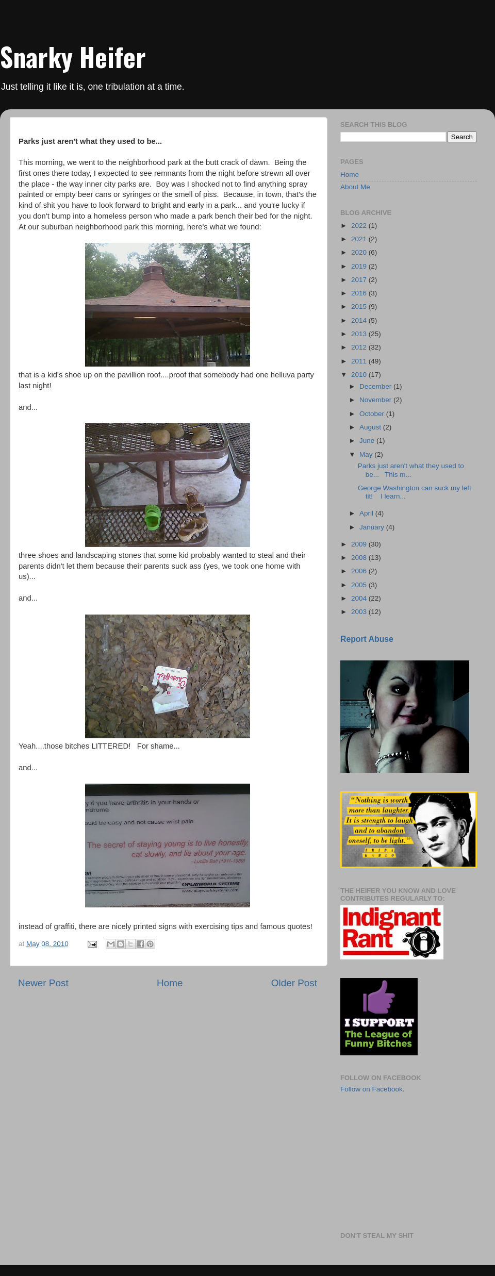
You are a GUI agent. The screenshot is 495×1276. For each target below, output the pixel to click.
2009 (360, 544)
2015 (360, 306)
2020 (360, 252)
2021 (360, 239)
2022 (360, 225)
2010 (360, 374)
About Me (355, 187)
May (366, 454)
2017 (360, 280)
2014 (360, 320)
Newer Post (43, 982)
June (367, 440)
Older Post (294, 982)
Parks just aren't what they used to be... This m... (411, 470)
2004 (360, 598)
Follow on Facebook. (372, 1089)
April (367, 513)
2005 (360, 585)
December (376, 386)
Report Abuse (366, 639)
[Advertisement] (391, 1161)
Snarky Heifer (73, 56)
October (372, 414)
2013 (360, 334)
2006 (360, 571)
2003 (360, 612)
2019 (360, 266)
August (371, 427)
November (376, 400)
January (372, 527)
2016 (360, 293)
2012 (360, 347)
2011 (360, 361)
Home (170, 982)
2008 (360, 557)
